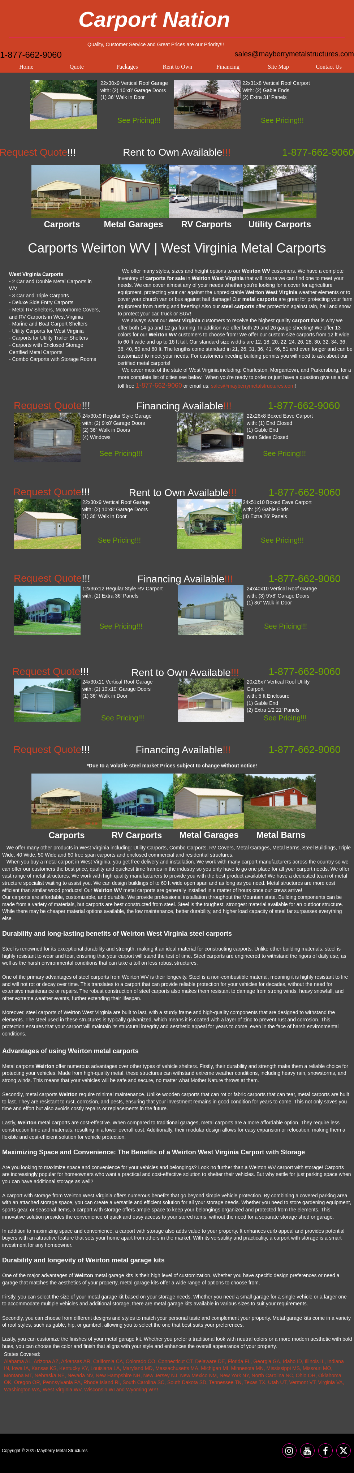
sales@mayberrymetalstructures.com (294, 54)
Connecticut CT (175, 1361)
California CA (108, 1361)
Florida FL (239, 1361)
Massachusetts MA (176, 1368)
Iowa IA (20, 1368)
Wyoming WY (141, 1389)
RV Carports (137, 835)
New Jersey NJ (160, 1375)
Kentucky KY (73, 1368)
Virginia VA (330, 1382)
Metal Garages (208, 835)
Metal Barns (280, 835)
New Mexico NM (198, 1375)
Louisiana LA (105, 1368)
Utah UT (277, 1382)
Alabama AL (17, 1361)
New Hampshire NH (118, 1375)
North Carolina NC (272, 1375)
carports (306, 334)
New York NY (234, 1375)
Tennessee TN (225, 1382)
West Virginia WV (62, 1389)
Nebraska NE (50, 1375)
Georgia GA (266, 1361)
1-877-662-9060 (31, 55)
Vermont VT (302, 1382)
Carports (66, 835)
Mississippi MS (283, 1368)
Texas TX (254, 1382)
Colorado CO (140, 1361)
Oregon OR (27, 1382)
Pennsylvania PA (62, 1382)
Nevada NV (80, 1375)
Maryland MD (137, 1368)
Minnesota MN (247, 1368)
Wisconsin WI (99, 1389)
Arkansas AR (75, 1361)
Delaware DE (210, 1361)
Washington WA (22, 1389)
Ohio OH (305, 1375)
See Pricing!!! (138, 120)
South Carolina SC (143, 1382)
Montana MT (18, 1375)
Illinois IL (314, 1361)
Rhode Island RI (101, 1382)
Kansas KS (43, 1368)
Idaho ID (292, 1361)
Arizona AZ (46, 1361)
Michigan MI (214, 1368)
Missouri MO (317, 1368)
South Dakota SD (186, 1382)
